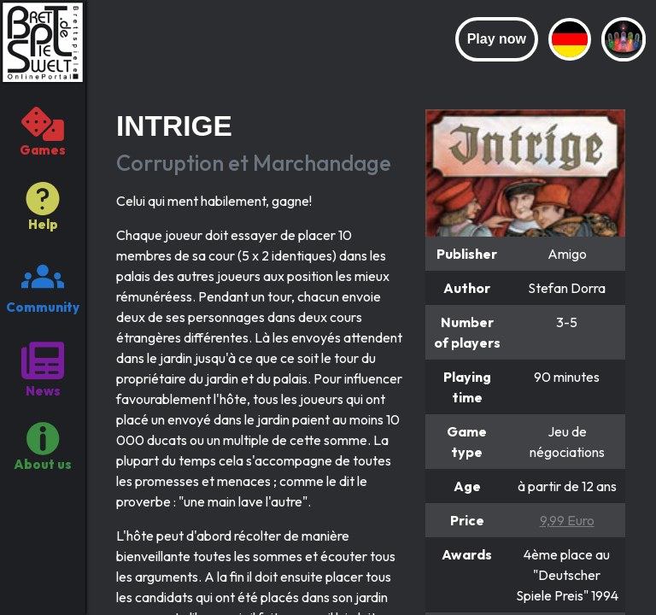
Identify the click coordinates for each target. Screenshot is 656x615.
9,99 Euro (567, 520)
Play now (496, 39)
